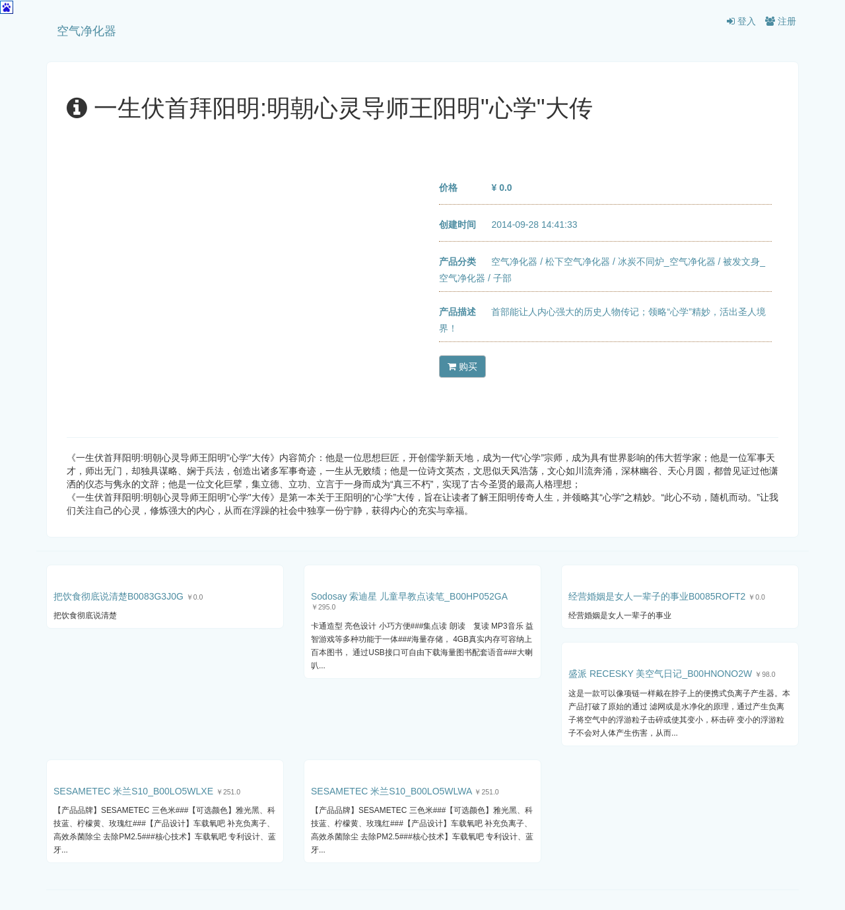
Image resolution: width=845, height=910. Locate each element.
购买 (462, 366)
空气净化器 (86, 31)
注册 (780, 21)
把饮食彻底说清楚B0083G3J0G (118, 596)
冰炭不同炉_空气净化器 (667, 261)
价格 (448, 187)
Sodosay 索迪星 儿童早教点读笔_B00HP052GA (409, 596)
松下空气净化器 (577, 261)
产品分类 (457, 261)
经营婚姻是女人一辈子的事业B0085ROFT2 (656, 596)
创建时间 (457, 224)
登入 (741, 21)
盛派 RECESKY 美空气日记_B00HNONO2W (660, 673)
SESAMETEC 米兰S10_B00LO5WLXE (133, 791)
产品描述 (457, 311)
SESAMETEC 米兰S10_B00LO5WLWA (391, 791)
